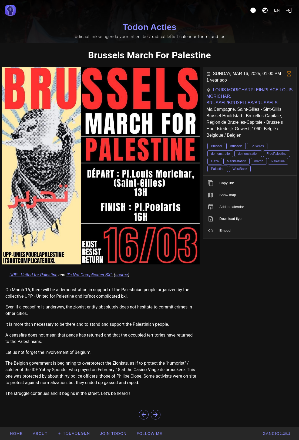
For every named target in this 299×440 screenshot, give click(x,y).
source (121, 274)
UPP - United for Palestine (33, 274)
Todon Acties (149, 27)
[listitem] (249, 183)
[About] (253, 10)
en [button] (277, 10)
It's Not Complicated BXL (89, 274)
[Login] (289, 10)
